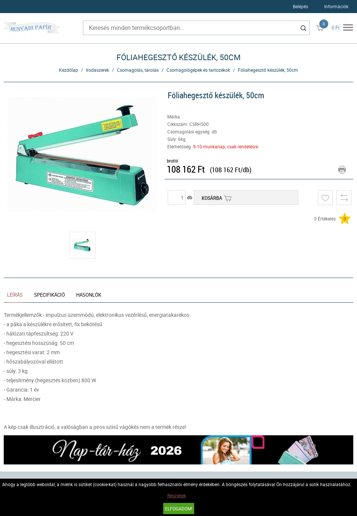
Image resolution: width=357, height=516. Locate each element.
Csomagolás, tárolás (138, 70)
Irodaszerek (97, 70)
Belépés (300, 6)
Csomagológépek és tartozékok (198, 70)
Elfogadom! (178, 509)
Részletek (176, 495)
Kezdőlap (68, 70)
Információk (336, 6)
